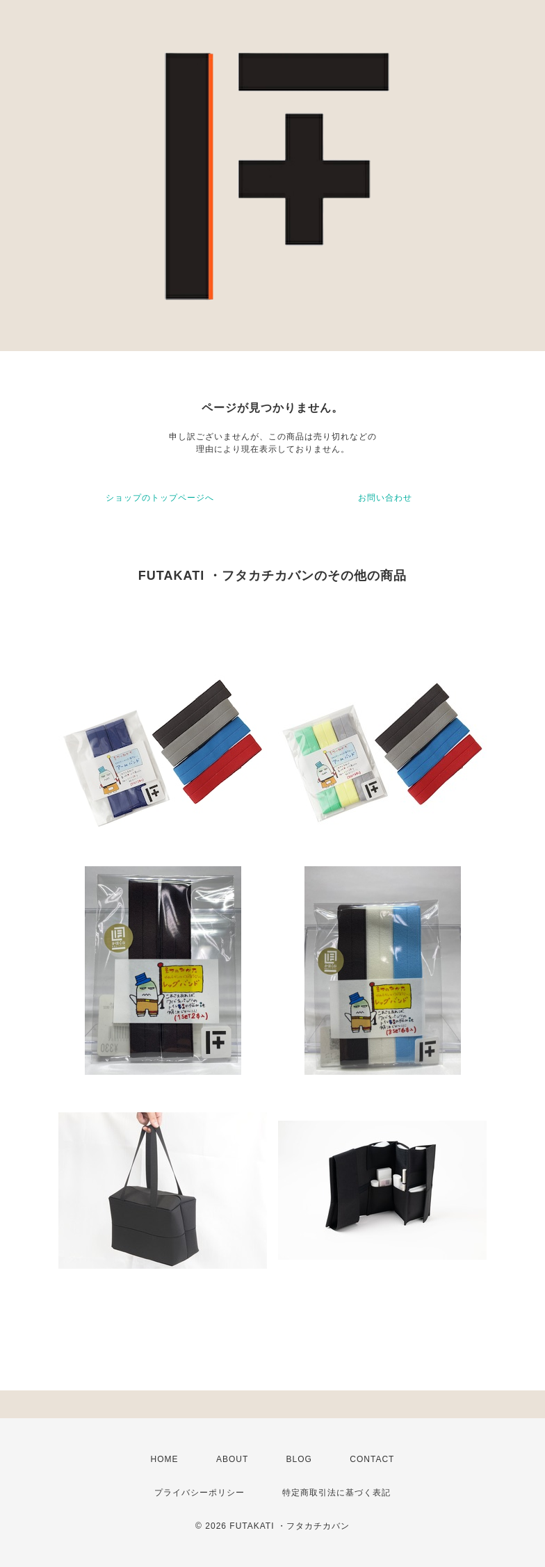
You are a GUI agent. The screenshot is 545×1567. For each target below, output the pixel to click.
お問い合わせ (385, 498)
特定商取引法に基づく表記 (336, 1492)
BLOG (299, 1459)
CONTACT (372, 1459)
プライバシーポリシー (199, 1492)
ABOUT (232, 1459)
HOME (165, 1459)
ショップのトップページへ (160, 498)
